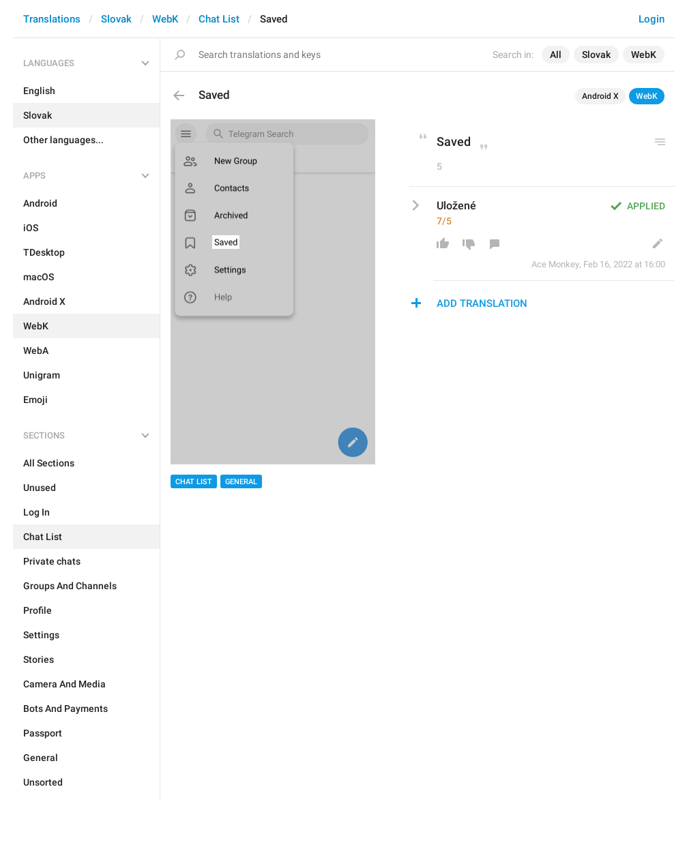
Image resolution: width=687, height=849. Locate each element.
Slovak (116, 19)
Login (651, 19)
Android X (600, 96)
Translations (52, 19)
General (241, 481)
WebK (165, 19)
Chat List (219, 19)
